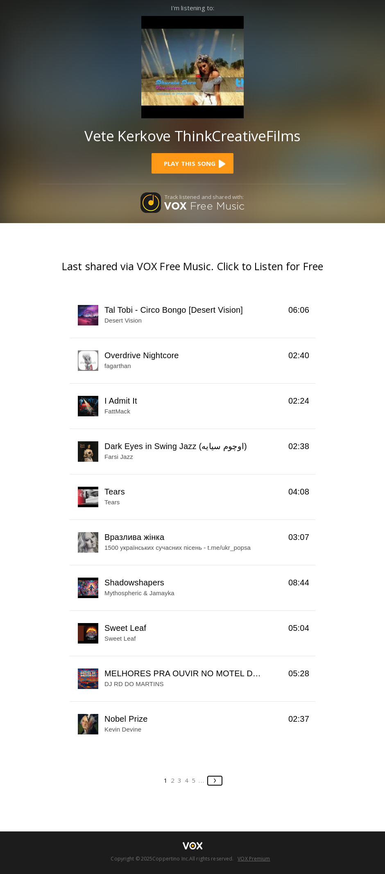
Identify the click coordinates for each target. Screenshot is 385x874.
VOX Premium (254, 858)
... (202, 780)
